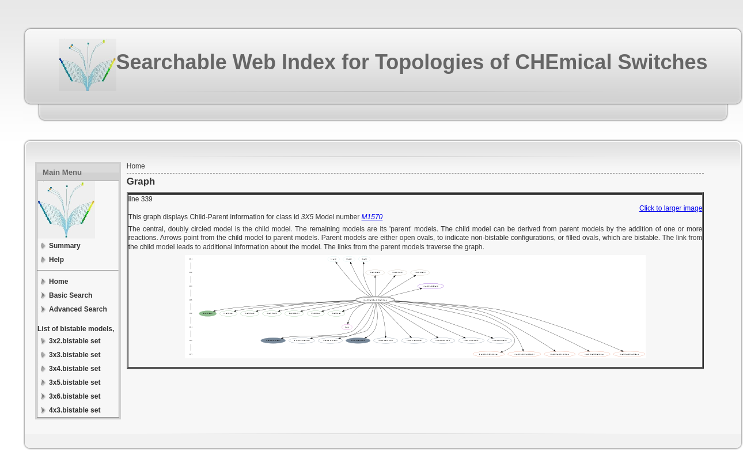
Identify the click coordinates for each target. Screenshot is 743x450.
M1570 (372, 217)
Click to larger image (670, 208)
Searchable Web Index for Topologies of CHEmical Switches (412, 62)
